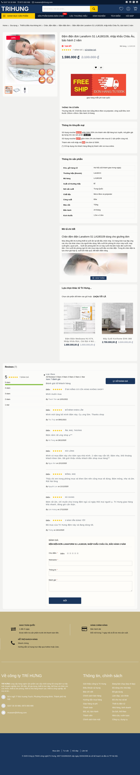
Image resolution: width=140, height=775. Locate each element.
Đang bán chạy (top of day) (123, 684)
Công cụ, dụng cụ (120, 719)
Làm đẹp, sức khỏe (120, 696)
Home (5, 25)
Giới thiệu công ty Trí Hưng (94, 684)
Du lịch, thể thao (119, 711)
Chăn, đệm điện (50, 25)
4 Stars (64, 377)
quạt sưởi (74, 246)
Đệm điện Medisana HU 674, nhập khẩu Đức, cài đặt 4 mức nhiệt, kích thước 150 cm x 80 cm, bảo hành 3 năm (79, 340)
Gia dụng (13, 25)
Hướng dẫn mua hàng (92, 700)
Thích (96, 67)
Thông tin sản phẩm (72, 159)
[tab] (98, 125)
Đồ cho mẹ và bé (119, 700)
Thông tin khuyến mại (73, 125)
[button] (10, 60)
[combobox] (70, 9)
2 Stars (77, 377)
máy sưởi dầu (100, 248)
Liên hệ (85, 751)
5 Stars (58, 377)
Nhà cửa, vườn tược (121, 715)
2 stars (7, 399)
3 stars (7, 394)
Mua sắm (56, 751)
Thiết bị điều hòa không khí (30, 25)
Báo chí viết (88, 692)
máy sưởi (124, 243)
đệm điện (73, 236)
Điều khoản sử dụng (91, 688)
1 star (7, 405)
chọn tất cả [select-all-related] (99, 296)
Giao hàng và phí (90, 704)
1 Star (82, 377)
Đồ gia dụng (117, 692)
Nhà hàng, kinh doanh (121, 707)
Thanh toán (88, 707)
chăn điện (113, 248)
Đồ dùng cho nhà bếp (121, 688)
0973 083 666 (24, 2)
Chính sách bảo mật (91, 719)
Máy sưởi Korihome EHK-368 (117, 339)
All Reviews (50, 377)
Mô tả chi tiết (68, 229)
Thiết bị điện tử (118, 704)
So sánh (101, 67)
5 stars (7, 382)
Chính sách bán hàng (92, 696)
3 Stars (70, 377)
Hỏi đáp (75, 751)
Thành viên (87, 715)
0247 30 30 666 (10, 2)
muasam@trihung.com (43, 2)
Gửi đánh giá (90, 50)
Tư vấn (66, 751)
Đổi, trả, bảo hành (90, 711)
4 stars (7, 388)
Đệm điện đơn (64, 25)
